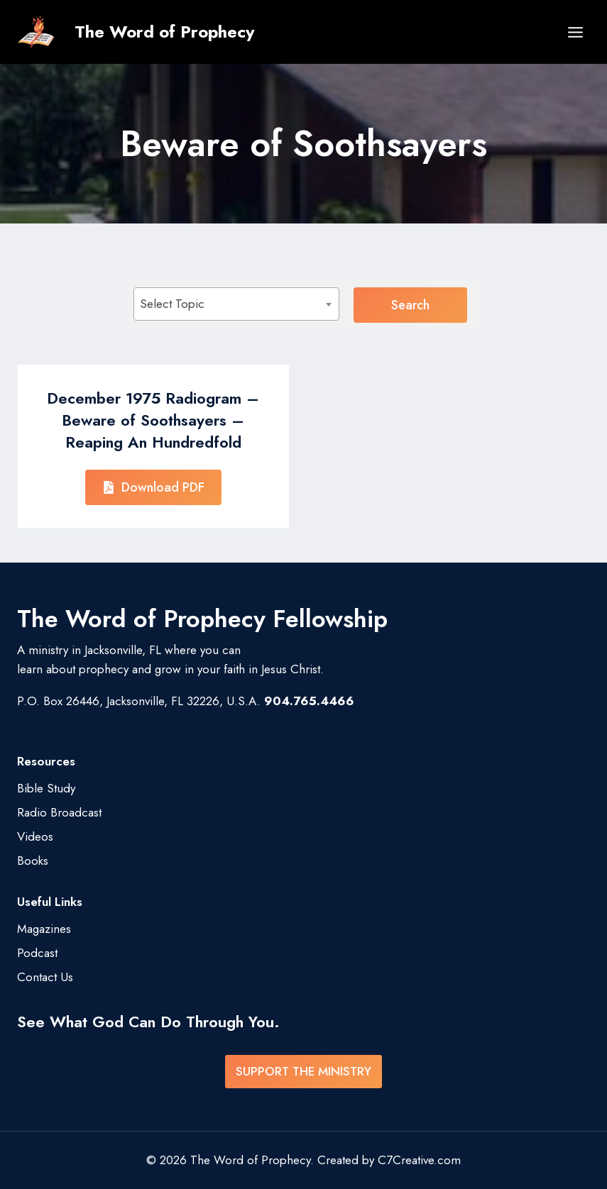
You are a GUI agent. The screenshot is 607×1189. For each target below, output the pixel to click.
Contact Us (45, 976)
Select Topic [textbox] (172, 303)
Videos (35, 836)
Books (32, 860)
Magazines (44, 928)
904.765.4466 (309, 700)
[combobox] (236, 304)
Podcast (37, 952)
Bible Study (46, 788)
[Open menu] (575, 32)
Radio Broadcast (59, 812)
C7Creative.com (419, 1159)
